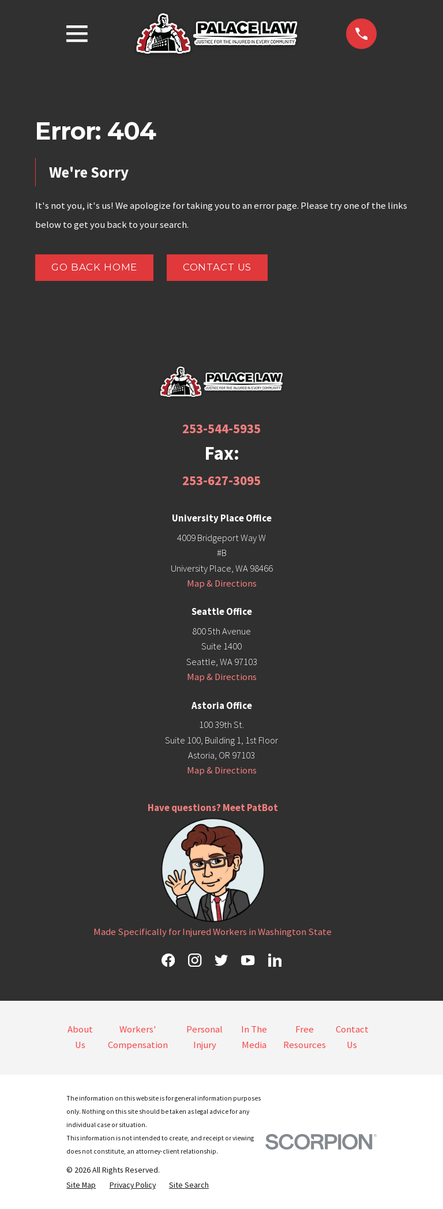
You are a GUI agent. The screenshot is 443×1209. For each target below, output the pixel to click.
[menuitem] (81, 1184)
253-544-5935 (221, 428)
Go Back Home (94, 267)
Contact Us (217, 267)
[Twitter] (221, 960)
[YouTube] (247, 960)
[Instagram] (194, 960)
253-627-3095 (221, 480)
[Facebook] (168, 960)
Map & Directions (222, 583)
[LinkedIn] (274, 960)
